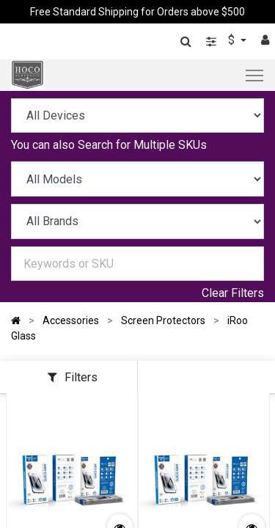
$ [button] (233, 40)
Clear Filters (233, 293)
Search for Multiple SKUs (142, 145)
